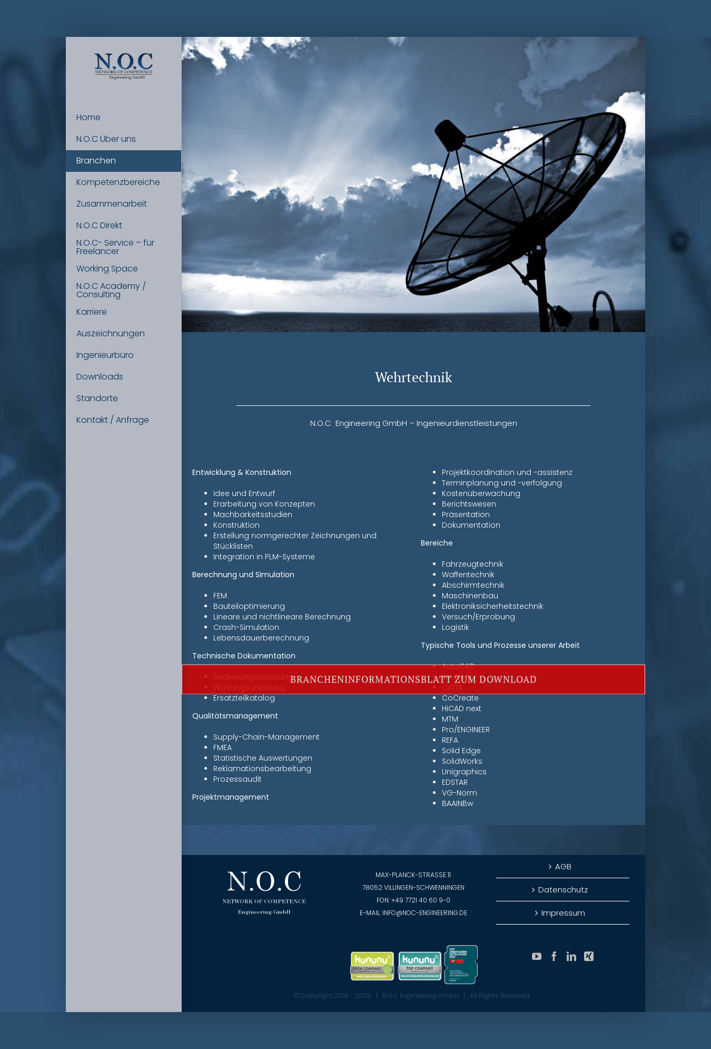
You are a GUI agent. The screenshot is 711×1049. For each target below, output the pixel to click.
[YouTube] (536, 956)
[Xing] (589, 956)
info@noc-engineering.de (424, 912)
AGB (563, 866)
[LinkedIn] (571, 956)
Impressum (563, 912)
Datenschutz (563, 889)
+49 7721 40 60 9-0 (420, 900)
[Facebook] (554, 956)
